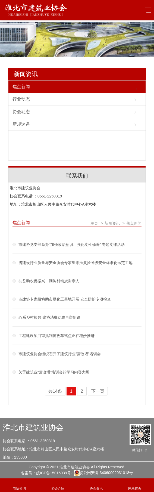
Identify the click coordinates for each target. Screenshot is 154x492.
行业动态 (21, 99)
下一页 (97, 391)
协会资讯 (96, 485)
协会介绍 (58, 485)
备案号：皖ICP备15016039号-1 (47, 473)
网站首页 (134, 485)
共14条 (55, 391)
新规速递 (21, 124)
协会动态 (21, 111)
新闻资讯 (26, 74)
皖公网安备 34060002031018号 (103, 473)
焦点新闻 (21, 86)
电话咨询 (19, 485)
